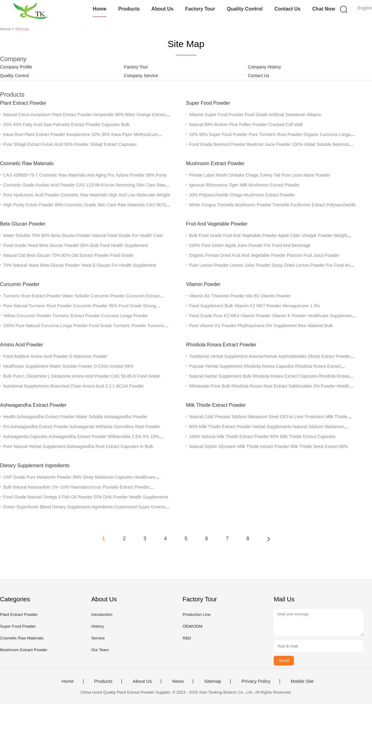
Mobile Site (302, 681)
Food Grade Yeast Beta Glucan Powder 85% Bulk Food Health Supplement (75, 245)
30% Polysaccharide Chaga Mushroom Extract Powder (242, 194)
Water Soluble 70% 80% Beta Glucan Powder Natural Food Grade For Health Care (83, 235)
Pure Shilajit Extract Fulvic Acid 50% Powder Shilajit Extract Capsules (70, 144)
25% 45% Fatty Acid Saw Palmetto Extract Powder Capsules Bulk (66, 124)
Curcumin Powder (19, 284)
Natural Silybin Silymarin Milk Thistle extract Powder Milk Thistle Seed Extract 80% (268, 446)
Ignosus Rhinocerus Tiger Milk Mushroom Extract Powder (244, 184)
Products (129, 8)
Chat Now (323, 8)
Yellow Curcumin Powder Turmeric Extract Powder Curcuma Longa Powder (75, 315)
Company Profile (16, 66)
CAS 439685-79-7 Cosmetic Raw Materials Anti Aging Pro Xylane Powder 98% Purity (85, 175)
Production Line (196, 614)
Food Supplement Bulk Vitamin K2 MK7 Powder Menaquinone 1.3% (254, 305)
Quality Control (245, 8)
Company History (264, 66)
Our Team (100, 649)
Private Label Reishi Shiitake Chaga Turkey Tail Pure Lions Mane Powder (259, 175)
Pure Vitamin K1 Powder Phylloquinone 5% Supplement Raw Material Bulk (261, 325)
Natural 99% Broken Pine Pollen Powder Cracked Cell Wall (246, 124)
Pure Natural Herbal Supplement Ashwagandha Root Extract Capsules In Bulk (78, 446)
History (97, 626)
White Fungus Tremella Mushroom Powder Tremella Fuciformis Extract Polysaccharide (272, 204)
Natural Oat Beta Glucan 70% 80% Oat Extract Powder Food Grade (68, 255)
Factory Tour (200, 8)
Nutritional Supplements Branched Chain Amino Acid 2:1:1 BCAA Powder (73, 386)
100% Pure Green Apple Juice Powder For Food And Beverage (249, 245)
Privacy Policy (255, 681)
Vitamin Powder (203, 284)
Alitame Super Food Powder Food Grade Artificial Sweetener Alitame (255, 114)
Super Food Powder (208, 103)
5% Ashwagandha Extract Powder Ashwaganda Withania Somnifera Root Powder (81, 426)
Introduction (101, 614)
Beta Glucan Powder (23, 223)
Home (99, 8)
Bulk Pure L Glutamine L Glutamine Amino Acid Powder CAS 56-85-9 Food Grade (81, 376)
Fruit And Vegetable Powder (216, 223)
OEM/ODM (192, 626)
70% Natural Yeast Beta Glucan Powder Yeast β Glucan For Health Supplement (79, 265)
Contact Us (287, 8)
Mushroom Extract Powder (215, 163)
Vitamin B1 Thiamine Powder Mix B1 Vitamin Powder (240, 295)
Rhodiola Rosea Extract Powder (221, 344)
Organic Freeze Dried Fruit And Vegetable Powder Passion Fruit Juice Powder (264, 255)
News (178, 681)
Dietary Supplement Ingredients (34, 465)
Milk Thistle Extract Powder (216, 405)
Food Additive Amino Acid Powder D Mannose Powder (55, 356)
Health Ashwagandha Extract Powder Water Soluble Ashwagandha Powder (75, 416)
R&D (187, 638)
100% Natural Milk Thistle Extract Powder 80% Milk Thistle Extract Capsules (262, 436)
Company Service (141, 75)
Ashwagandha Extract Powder (33, 405)
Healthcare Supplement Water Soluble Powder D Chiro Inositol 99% (68, 366)
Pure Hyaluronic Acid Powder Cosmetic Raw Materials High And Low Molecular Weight (86, 194)
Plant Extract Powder (23, 103)
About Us (162, 8)
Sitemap (212, 681)
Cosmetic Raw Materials (26, 163)
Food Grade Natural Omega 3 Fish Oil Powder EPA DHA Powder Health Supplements (85, 496)
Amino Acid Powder (21, 344)
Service (97, 638)
